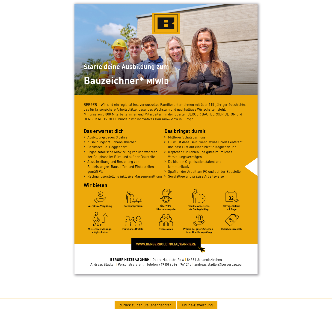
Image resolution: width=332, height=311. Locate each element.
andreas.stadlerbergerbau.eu (218, 264)
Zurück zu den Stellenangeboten (145, 304)
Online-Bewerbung (197, 304)
